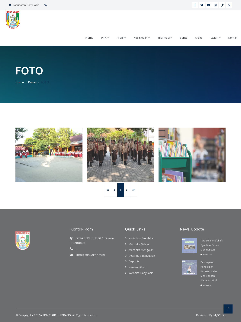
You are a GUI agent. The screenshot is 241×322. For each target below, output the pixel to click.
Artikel (199, 37)
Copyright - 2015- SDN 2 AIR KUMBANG (45, 315)
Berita (184, 37)
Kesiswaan (140, 37)
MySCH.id (219, 315)
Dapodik (134, 261)
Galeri (214, 37)
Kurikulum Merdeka (141, 238)
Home (89, 37)
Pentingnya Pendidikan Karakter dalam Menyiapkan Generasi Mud (209, 271)
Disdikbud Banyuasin (142, 255)
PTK (104, 37)
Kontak (232, 37)
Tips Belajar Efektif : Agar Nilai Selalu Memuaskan (212, 245)
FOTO (45, 82)
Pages (32, 82)
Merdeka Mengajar (141, 250)
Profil (120, 37)
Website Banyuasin (141, 273)
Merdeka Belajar (139, 244)
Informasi (163, 37)
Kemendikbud (137, 267)
